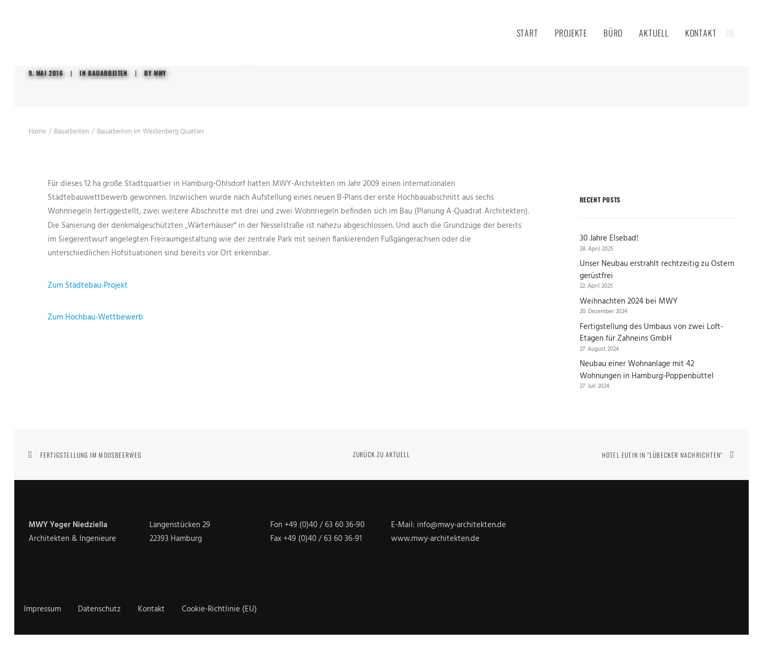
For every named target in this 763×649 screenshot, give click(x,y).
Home (37, 131)
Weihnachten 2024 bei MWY (629, 302)
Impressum (42, 609)
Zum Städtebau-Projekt (88, 285)
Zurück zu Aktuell (381, 454)
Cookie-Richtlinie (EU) (219, 609)
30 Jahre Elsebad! (609, 239)
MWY (160, 72)
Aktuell (654, 32)
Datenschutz (99, 609)
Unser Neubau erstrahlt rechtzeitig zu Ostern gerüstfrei (657, 270)
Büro (613, 32)
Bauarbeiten (108, 72)
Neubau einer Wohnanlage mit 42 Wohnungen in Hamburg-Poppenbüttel (647, 370)
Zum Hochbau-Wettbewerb (95, 317)
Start (527, 32)
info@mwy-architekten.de (461, 525)
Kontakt (701, 32)
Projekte (571, 32)
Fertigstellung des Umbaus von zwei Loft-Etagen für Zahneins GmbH (651, 333)
